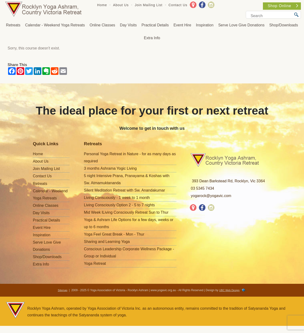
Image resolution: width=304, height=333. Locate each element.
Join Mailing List (148, 5)
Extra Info (152, 38)
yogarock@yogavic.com (211, 196)
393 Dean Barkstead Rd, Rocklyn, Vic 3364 (228, 181)
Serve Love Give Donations (241, 25)
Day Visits (128, 25)
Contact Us (178, 5)
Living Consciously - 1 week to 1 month (117, 198)
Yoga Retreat (95, 263)
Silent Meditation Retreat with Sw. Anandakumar (124, 190)
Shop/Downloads (283, 25)
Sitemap (62, 290)
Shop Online (283, 6)
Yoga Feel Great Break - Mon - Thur (114, 234)
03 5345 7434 (202, 188)
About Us (121, 5)
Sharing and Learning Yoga (107, 242)
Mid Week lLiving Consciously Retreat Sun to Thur (126, 212)
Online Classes (102, 25)
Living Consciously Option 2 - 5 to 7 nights (119, 205)
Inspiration (205, 25)
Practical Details (155, 25)
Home (102, 5)
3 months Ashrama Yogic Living (110, 168)
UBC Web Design (229, 290)
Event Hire (182, 25)
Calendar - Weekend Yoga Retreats (55, 25)
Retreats (13, 25)
